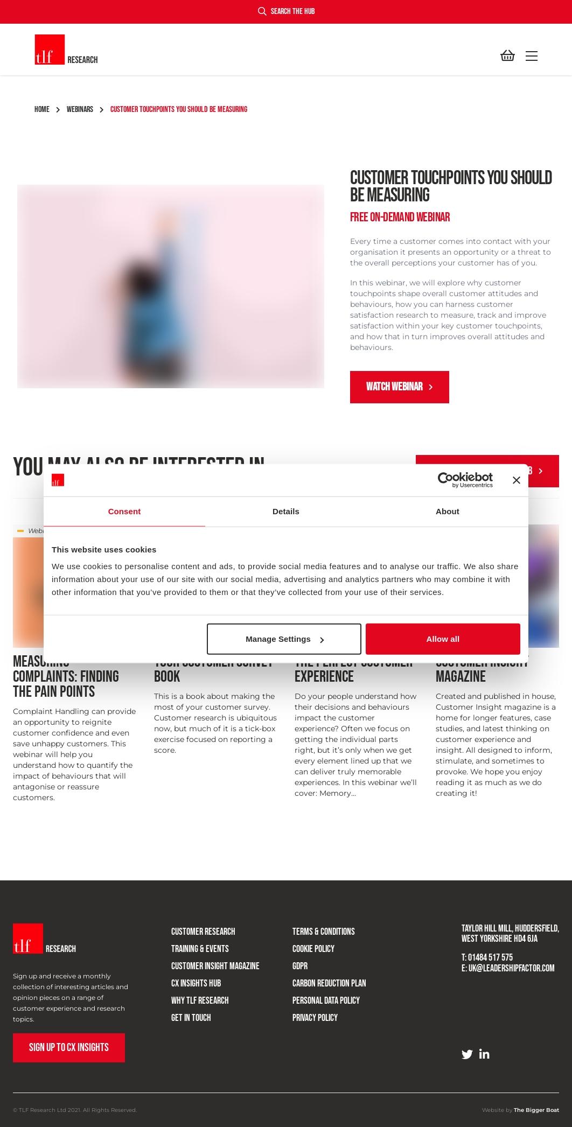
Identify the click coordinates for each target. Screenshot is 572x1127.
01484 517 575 (490, 957)
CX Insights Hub (194, 982)
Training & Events (198, 948)
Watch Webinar (399, 387)
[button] (529, 56)
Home (47, 109)
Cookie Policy (311, 948)
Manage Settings (285, 638)
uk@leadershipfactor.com (512, 968)
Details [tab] (286, 510)
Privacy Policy (313, 1017)
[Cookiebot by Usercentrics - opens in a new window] (446, 480)
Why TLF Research (198, 999)
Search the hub (286, 11)
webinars (85, 109)
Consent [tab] (124, 510)
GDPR (297, 965)
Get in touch (189, 1017)
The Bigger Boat (536, 1110)
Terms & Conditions (321, 930)
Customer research (201, 930)
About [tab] (447, 510)
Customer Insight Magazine (213, 965)
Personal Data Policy (324, 999)
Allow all (443, 638)
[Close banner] (516, 480)
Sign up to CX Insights (69, 1047)
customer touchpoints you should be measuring (178, 109)
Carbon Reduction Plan (327, 982)
